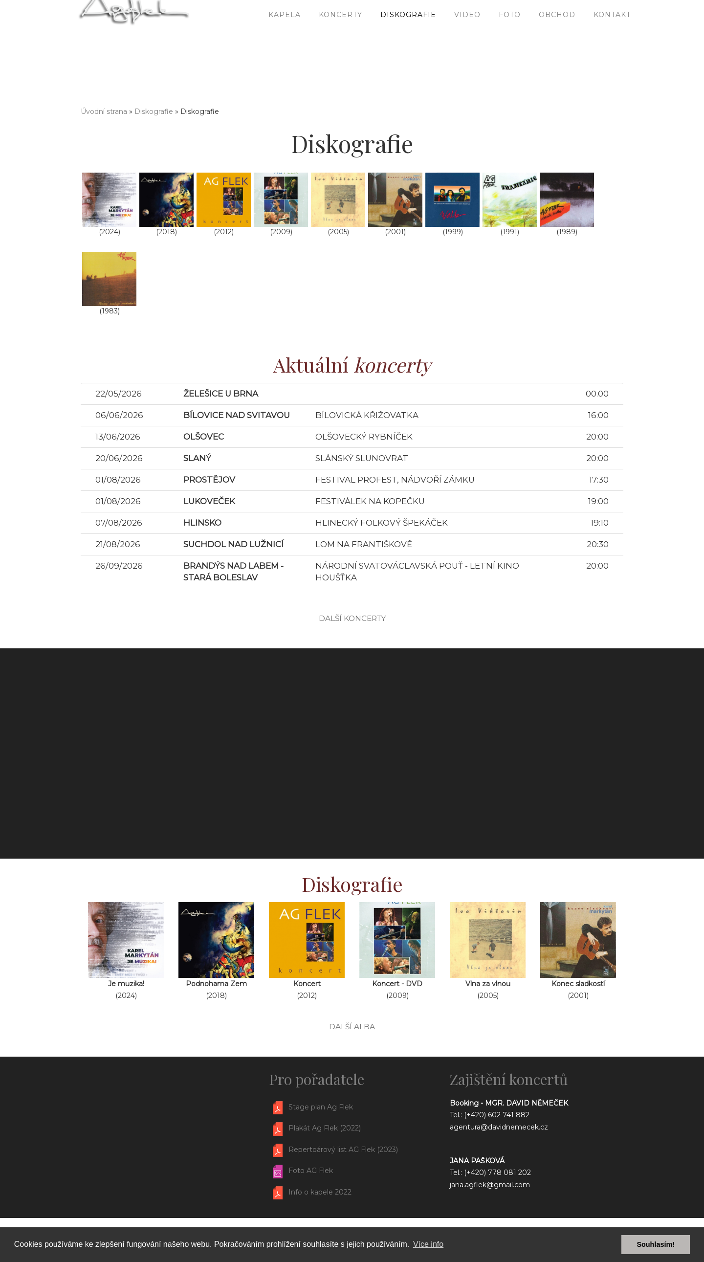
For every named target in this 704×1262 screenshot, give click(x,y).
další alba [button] (352, 1026)
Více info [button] (428, 1244)
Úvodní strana (104, 111)
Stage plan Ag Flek (320, 1107)
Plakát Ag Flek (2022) (324, 1128)
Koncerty (340, 48)
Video (467, 48)
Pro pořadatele (316, 1079)
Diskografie (408, 48)
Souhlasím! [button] (656, 1244)
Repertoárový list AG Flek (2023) (343, 1149)
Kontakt (612, 48)
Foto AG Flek (310, 1170)
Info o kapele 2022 (320, 1192)
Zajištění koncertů (509, 1079)
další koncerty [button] (352, 618)
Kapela (284, 48)
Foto (510, 48)
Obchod (557, 48)
